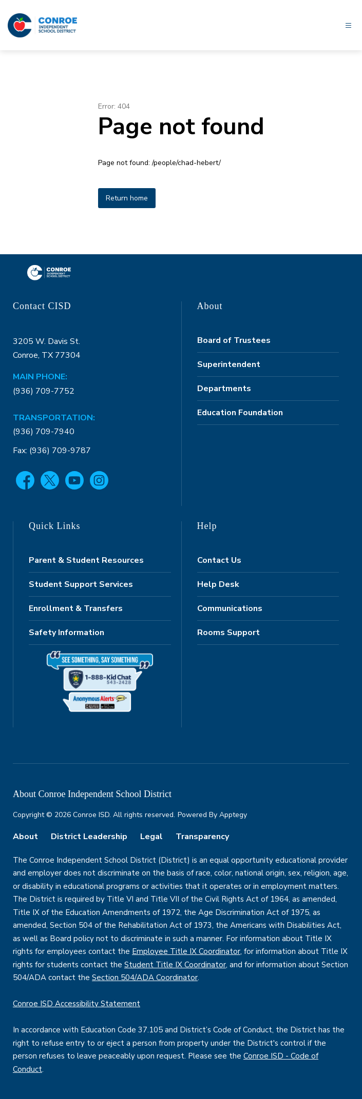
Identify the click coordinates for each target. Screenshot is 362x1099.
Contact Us (219, 560)
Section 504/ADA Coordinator (145, 977)
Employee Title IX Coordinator (186, 951)
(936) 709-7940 (43, 431)
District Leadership (89, 836)
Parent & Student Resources (86, 560)
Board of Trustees (234, 340)
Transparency (202, 836)
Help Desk (218, 584)
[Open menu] (348, 25)
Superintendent (228, 364)
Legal (151, 836)
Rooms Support (228, 632)
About (25, 836)
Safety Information (66, 632)
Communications (229, 608)
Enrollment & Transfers (76, 608)
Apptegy (233, 815)
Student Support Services (81, 584)
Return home (127, 198)
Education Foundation (240, 412)
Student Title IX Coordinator (175, 965)
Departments (224, 388)
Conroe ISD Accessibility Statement (76, 1004)
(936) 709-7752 (43, 391)
